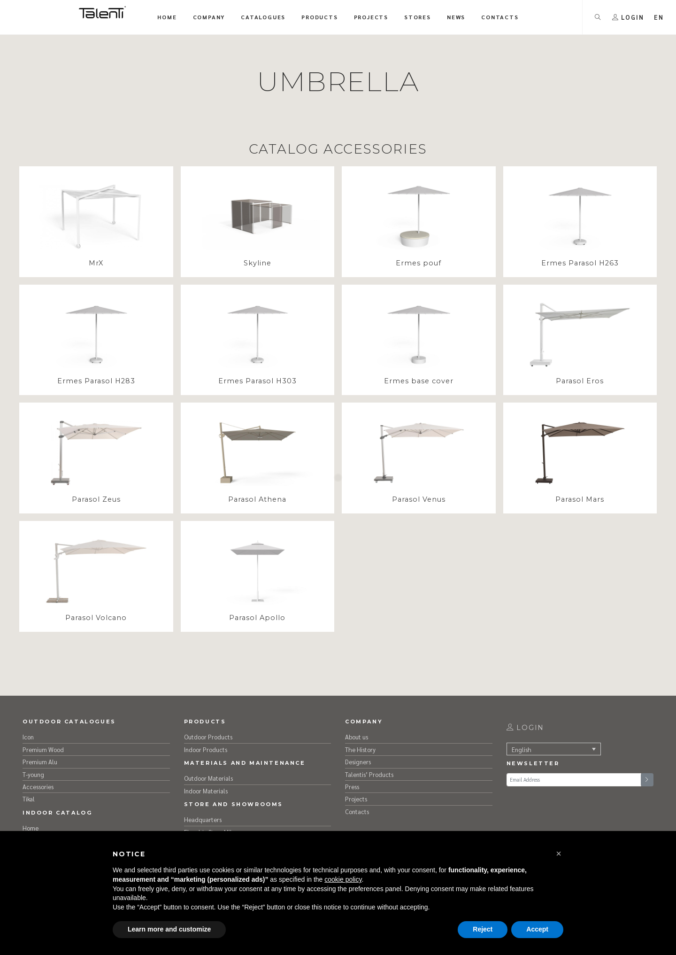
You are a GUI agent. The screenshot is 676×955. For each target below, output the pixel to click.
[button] (558, 853)
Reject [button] (482, 929)
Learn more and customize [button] (169, 929)
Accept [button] (537, 929)
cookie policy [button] (342, 879)
